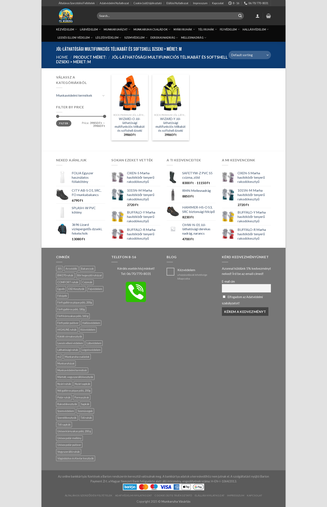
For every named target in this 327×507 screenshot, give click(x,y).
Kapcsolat (218, 3)
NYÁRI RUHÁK (184, 29)
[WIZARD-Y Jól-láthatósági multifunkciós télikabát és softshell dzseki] (170, 93)
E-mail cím (228, 281)
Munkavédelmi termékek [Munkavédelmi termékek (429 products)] (72, 370)
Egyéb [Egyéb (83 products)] (61, 289)
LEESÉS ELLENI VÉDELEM (75, 38)
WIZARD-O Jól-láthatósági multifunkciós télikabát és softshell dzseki (130, 124)
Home (62, 57)
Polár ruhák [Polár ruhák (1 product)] (64, 397)
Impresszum (200, 3)
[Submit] (240, 15)
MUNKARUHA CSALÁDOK (152, 29)
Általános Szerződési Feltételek (77, 3)
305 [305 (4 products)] (59, 268)
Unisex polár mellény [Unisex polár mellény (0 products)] (69, 438)
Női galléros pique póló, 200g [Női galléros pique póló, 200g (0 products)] (74, 390)
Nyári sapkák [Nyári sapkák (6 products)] (82, 384)
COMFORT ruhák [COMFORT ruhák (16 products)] (67, 282)
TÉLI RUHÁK (207, 29)
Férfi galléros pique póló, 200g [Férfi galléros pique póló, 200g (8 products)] (74, 302)
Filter (63, 123)
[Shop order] (250, 55)
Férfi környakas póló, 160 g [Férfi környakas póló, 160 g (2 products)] (72, 316)
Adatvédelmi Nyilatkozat (114, 3)
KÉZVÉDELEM (66, 29)
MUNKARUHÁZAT (117, 29)
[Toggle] (103, 95)
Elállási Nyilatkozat (177, 3)
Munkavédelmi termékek (74, 95)
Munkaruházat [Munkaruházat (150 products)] (65, 363)
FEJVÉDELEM (230, 29)
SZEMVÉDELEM (135, 38)
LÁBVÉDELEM (90, 29)
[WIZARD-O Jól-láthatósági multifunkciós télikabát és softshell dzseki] (129, 93)
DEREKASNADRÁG (164, 38)
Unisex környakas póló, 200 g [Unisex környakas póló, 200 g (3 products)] (74, 431)
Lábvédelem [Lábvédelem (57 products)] (94, 343)
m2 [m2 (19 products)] (59, 356)
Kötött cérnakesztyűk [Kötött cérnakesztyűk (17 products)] (69, 336)
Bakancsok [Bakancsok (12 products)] (87, 268)
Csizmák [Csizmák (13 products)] (87, 282)
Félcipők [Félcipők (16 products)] (62, 295)
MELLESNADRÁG (193, 38)
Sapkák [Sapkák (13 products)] (85, 404)
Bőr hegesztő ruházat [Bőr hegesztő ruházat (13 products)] (89, 275)
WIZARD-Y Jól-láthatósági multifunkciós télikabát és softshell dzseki (171, 124)
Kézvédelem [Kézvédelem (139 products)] (87, 329)
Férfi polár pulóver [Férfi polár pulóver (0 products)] (68, 323)
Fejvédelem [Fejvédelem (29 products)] (95, 289)
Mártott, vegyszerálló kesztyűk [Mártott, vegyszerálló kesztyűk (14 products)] (75, 377)
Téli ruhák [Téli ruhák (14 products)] (86, 417)
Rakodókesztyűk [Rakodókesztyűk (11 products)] (67, 404)
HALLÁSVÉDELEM (256, 29)
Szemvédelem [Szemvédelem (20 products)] (65, 411)
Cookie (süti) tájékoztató (147, 3)
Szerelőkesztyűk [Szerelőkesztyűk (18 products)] (67, 417)
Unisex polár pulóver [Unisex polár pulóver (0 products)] (69, 444)
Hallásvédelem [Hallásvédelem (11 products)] (91, 323)
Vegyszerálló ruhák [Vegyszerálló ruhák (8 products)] (68, 451)
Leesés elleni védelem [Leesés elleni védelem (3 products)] (70, 343)
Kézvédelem (186, 270)
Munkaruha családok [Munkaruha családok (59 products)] (77, 356)
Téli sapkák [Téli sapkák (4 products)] (64, 424)
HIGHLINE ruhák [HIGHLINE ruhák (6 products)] (67, 329)
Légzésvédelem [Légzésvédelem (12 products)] (91, 349)
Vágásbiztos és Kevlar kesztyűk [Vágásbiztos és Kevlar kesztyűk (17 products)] (75, 458)
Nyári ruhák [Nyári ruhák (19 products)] (64, 384)
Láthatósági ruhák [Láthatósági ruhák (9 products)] (67, 349)
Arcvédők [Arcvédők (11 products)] (71, 268)
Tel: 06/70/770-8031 (136, 274)
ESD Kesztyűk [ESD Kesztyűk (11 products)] (76, 289)
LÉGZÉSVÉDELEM (108, 38)
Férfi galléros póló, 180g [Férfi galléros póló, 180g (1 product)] (71, 309)
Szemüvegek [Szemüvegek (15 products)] (85, 411)
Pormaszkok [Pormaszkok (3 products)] (81, 397)
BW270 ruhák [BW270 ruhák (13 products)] (65, 275)
